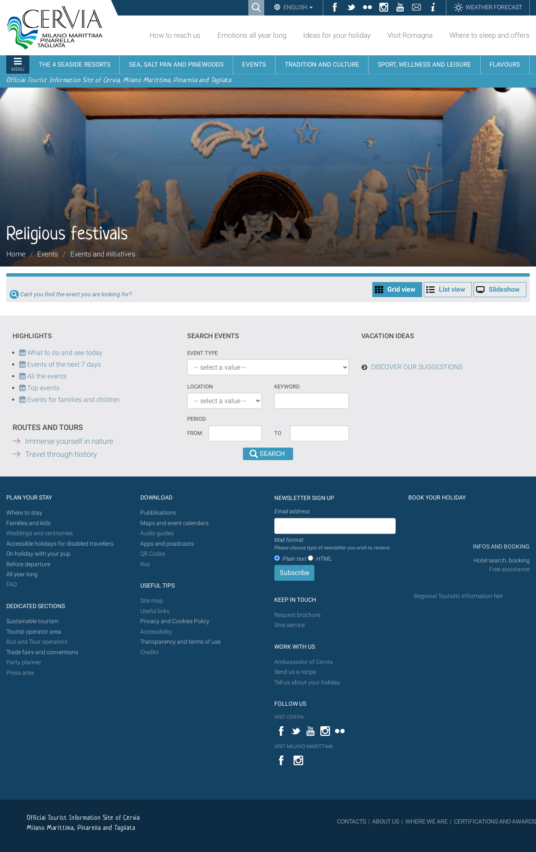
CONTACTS (351, 821)
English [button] (297, 7)
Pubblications (158, 512)
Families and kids (28, 523)
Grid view (401, 289)
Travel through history (61, 454)
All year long (22, 574)
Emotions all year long (251, 35)
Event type (202, 353)
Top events (42, 388)
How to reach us (175, 35)
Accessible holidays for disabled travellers (59, 543)
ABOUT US (385, 821)
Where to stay (24, 512)
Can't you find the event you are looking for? (75, 294)
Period (196, 419)
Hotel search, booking (502, 560)
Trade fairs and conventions (42, 652)
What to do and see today (61, 353)
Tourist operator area (33, 631)
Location (200, 386)
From (194, 433)
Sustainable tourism (32, 621)
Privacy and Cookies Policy (174, 621)
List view (452, 289)
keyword (287, 386)
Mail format (332, 544)
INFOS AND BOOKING (501, 546)
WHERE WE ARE (426, 821)
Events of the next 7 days (64, 364)
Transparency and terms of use (180, 641)
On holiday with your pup (38, 553)
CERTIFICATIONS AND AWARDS (495, 821)
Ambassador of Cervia (303, 662)
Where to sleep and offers (489, 35)
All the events (46, 376)
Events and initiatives (102, 254)
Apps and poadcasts (167, 543)
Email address (292, 511)
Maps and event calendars (174, 523)
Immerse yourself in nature (69, 441)
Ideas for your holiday (337, 35)
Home (16, 254)
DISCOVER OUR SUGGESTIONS (416, 367)
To (277, 433)
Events (47, 254)
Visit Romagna (410, 35)
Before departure (28, 564)
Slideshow (504, 289)
